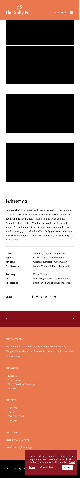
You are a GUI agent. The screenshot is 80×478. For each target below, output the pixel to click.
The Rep (12, 420)
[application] (40, 25)
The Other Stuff (16, 416)
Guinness (12, 388)
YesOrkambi (14, 380)
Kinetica (12, 376)
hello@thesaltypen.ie (25, 447)
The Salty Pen (18, 468)
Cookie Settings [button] (48, 467)
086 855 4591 (21, 439)
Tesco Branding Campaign (21, 384)
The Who (12, 408)
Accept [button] (67, 467)
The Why (12, 412)
